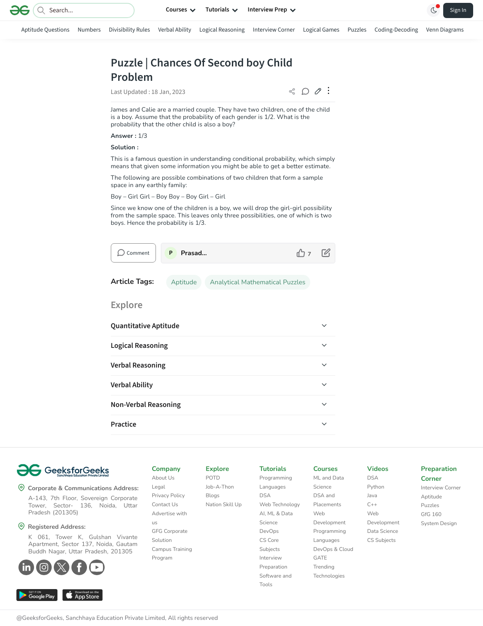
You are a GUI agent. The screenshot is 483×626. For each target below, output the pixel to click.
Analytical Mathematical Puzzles (257, 282)
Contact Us (165, 504)
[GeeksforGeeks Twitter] (60, 567)
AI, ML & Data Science (276, 518)
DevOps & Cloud (333, 549)
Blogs (213, 495)
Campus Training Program (172, 554)
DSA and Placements (327, 500)
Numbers (89, 29)
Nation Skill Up (224, 504)
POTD (213, 478)
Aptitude (184, 282)
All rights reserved (193, 618)
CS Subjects (381, 540)
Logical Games (321, 29)
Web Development (330, 518)
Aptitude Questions (45, 29)
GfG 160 (431, 514)
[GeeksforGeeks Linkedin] (25, 567)
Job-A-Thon (220, 487)
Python (376, 487)
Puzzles (357, 29)
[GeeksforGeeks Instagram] (43, 567)
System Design (439, 523)
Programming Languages (275, 482)
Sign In (458, 10)
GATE (320, 558)
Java (372, 495)
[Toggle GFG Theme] (433, 10)
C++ (372, 504)
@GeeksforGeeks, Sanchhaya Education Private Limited (90, 618)
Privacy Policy (168, 495)
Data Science (382, 531)
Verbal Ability (174, 29)
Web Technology (279, 504)
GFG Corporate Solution (170, 536)
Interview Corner (274, 29)
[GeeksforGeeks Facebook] (78, 567)
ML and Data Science (329, 482)
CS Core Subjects (269, 545)
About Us (163, 478)
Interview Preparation (273, 562)
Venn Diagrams (445, 29)
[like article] (304, 253)
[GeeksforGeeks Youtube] (96, 567)
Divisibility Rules (129, 29)
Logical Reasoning (222, 29)
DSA (264, 495)
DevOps (269, 531)
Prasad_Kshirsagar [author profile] (194, 253)
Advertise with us (169, 518)
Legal (158, 487)
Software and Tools (275, 580)
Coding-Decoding (396, 29)
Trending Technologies (329, 571)
